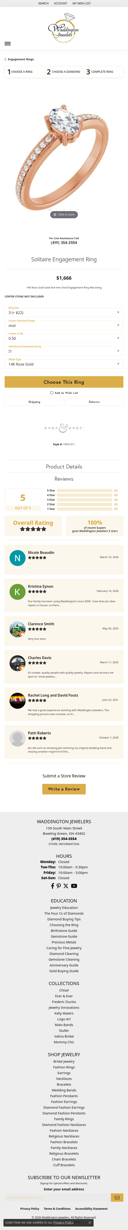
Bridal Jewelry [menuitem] (64, 1061)
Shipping (34, 402)
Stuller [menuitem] (64, 1030)
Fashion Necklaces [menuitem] (64, 1130)
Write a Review (64, 789)
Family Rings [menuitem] (64, 1119)
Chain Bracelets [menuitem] (64, 1159)
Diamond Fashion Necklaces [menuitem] (64, 1124)
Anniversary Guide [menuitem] (64, 965)
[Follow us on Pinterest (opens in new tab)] (59, 886)
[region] (64, 161)
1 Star (51, 509)
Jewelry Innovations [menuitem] (64, 1007)
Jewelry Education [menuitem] (64, 907)
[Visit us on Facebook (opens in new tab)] (52, 886)
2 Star (51, 504)
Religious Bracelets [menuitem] (64, 1153)
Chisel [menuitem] (64, 990)
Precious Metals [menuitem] (64, 942)
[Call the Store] (64, 838)
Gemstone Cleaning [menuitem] (64, 959)
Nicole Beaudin (41, 552)
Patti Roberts (39, 733)
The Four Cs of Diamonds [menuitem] (64, 913)
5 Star (51, 490)
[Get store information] (64, 844)
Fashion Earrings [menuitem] (64, 1101)
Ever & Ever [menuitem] (64, 996)
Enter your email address (64, 1189)
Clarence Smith (41, 624)
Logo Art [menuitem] (64, 1019)
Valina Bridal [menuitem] (64, 1036)
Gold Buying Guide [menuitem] (64, 971)
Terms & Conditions (57, 1209)
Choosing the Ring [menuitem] (64, 925)
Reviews (64, 478)
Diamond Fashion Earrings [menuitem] (64, 1107)
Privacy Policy (29, 1209)
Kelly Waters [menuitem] (64, 1013)
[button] (43, 3)
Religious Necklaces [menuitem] (64, 1136)
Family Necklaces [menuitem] (64, 1148)
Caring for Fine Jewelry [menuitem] (64, 948)
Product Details (64, 466)
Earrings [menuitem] (64, 1073)
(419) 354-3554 (64, 242)
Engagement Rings (21, 59)
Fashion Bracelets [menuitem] (64, 1142)
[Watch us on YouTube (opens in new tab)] (74, 886)
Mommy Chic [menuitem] (64, 1042)
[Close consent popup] (89, 1222)
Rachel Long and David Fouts (53, 695)
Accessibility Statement (91, 1209)
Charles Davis (40, 657)
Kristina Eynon (40, 586)
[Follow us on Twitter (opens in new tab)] (66, 886)
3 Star (51, 500)
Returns (94, 402)
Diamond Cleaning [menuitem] (63, 953)
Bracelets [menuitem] (64, 1084)
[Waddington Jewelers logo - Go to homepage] (64, 28)
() (116, 490)
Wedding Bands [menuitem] (64, 1090)
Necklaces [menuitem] (64, 1078)
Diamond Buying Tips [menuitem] (64, 919)
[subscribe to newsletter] (117, 1197)
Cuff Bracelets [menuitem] (64, 1165)
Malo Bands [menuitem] (64, 1025)
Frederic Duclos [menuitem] (64, 1002)
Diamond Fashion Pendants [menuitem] (64, 1113)
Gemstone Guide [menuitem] (64, 936)
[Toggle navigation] (7, 42)
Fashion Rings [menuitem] (64, 1067)
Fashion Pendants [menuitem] (64, 1096)
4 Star (51, 495)
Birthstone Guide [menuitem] (64, 930)
